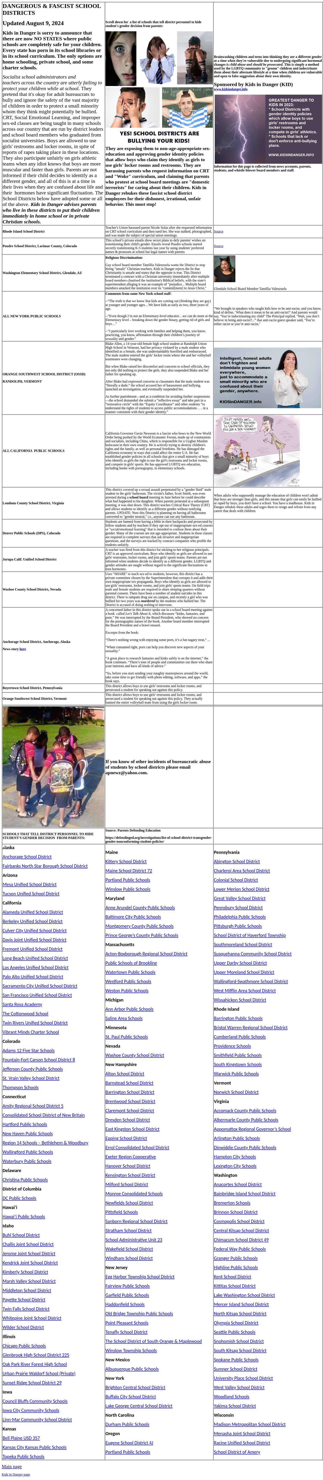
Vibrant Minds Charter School (31, 1032)
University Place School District (243, 1378)
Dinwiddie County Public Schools (245, 1147)
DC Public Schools (19, 1198)
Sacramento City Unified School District (40, 986)
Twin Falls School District (26, 1309)
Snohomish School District (239, 1341)
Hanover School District (127, 1166)
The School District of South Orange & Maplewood (153, 1341)
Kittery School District (126, 861)
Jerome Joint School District (29, 1253)
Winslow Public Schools (127, 889)
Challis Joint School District (28, 1244)
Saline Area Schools (124, 1018)
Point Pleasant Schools (126, 1323)
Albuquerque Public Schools (132, 1369)
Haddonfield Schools (125, 1304)
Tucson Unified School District (31, 894)
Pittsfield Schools (121, 1212)
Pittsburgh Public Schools (238, 926)
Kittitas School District (235, 1286)
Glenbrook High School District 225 (36, 1355)
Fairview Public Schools (127, 1286)
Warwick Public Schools (236, 1074)
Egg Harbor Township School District (140, 1277)
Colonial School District (236, 880)
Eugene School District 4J (129, 1443)
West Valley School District (239, 1387)
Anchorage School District (27, 857)
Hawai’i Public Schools (24, 1216)
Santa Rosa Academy (22, 1004)
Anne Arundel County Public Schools (140, 907)
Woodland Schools (231, 1397)
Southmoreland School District (243, 944)
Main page (12, 1466)
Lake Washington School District (244, 1295)
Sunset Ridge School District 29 (32, 1383)
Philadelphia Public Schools (240, 917)
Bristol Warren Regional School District (251, 1027)
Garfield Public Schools (127, 1295)
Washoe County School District (134, 1055)
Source (218, 231)
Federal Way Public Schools (240, 1249)
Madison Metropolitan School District (250, 1424)
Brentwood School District (130, 1101)
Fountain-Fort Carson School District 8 (39, 1060)
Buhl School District (21, 1235)
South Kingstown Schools (238, 1064)
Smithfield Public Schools (238, 1055)
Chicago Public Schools (24, 1346)
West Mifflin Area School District (245, 991)
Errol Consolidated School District (137, 1147)
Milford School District (126, 1184)
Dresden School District (127, 1120)
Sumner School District (235, 1369)
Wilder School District (23, 1327)
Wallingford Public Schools (28, 1152)
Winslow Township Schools (131, 1350)
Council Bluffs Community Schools (35, 1401)
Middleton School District (27, 1290)
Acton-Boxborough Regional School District (146, 954)
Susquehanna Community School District (253, 954)
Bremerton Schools (232, 1203)
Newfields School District (129, 1203)
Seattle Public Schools (234, 1332)
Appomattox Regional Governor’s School (252, 1129)
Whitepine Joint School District (32, 1318)
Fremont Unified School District (32, 949)
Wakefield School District (129, 1249)
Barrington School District (129, 1092)
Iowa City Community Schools (31, 1410)
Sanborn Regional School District (136, 1221)
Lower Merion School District (241, 889)
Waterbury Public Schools (27, 1161)
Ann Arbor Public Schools (129, 1009)
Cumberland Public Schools (240, 1037)
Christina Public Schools (25, 1180)
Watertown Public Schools (130, 972)
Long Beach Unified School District (35, 958)
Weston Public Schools (126, 991)
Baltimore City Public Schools (133, 917)
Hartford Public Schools (25, 1124)
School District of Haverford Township (250, 935)
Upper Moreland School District (244, 972)
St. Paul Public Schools (126, 1037)
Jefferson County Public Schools (33, 1069)
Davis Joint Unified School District (34, 940)
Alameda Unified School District (33, 912)
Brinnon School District (236, 1212)
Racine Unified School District (242, 1443)
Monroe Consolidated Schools (134, 1194)
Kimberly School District (25, 1272)
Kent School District (232, 1277)
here (23, 649)
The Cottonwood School (25, 1013)
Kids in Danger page (16, 1474)
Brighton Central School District (135, 1387)
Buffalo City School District (130, 1397)
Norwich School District (236, 1092)
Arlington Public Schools (237, 1138)
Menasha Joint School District (242, 1433)
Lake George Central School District (138, 1406)
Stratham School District (128, 1230)
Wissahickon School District (240, 1000)
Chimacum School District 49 (241, 1240)
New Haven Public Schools (28, 1133)
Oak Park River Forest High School (35, 1364)
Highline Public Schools (236, 1267)
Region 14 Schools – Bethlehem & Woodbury (45, 1143)
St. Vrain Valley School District (31, 1078)
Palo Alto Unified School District (33, 977)
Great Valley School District (239, 898)
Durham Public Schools (127, 1424)
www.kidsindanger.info (231, 89)
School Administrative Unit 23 (133, 1240)
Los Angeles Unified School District (36, 967)
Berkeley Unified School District (32, 921)
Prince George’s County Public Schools (141, 935)
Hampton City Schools (235, 1157)
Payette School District (24, 1300)
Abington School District (237, 861)
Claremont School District (129, 1110)
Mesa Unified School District (30, 884)
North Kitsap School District (240, 1313)
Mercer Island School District (241, 1304)
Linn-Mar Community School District (37, 1419)
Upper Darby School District (240, 963)
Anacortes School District (238, 1184)
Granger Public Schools (236, 1258)
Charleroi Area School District (242, 871)
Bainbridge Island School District (245, 1194)
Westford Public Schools (128, 981)
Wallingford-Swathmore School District (251, 981)
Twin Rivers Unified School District (35, 1023)
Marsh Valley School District (29, 1281)
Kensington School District (130, 1175)
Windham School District (129, 1258)
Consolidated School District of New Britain (44, 1115)
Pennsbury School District (238, 907)
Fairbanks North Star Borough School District (45, 866)
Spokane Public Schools (236, 1360)
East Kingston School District (132, 1129)
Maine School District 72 (128, 871)
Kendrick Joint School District (30, 1263)
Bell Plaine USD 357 (21, 1438)
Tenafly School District (126, 1332)
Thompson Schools (20, 1087)
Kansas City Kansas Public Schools (35, 1447)
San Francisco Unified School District (37, 995)
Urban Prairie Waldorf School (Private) (39, 1373)
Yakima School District (235, 1406)
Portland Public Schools (127, 880)
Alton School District (124, 1074)
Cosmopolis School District (239, 1221)
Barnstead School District (129, 1083)
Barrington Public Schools (238, 1018)
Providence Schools (232, 1046)
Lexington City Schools (235, 1166)
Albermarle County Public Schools (246, 1120)
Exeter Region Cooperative (130, 1157)
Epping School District (126, 1138)
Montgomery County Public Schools (139, 926)
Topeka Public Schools (23, 1456)
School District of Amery (237, 1452)
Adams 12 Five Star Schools (29, 1050)
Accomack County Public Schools (245, 1110)
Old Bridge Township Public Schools (139, 1313)
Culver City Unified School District (35, 930)
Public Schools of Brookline (131, 963)
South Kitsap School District (240, 1350)
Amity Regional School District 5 (33, 1106)
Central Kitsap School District (241, 1230)
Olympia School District (236, 1323)
